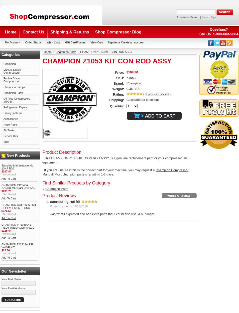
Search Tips (209, 17)
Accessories (10, 118)
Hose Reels (10, 124)
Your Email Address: (13, 288)
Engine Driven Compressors (11, 80)
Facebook (211, 43)
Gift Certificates (75, 42)
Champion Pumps (14, 87)
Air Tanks (9, 130)
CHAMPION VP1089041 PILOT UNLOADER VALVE (17, 226)
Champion (9, 63)
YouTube (223, 43)
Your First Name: (11, 279)
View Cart (96, 42)
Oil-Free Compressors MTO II (16, 100)
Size (6, 141)
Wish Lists (53, 42)
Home (48, 51)
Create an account (132, 42)
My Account (12, 42)
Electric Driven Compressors (12, 71)
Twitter (217, 43)
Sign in (112, 42)
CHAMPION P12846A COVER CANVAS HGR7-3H (18, 187)
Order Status (33, 42)
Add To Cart (8, 178)
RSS (230, 43)
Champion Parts (13, 92)
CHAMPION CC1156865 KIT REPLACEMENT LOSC (18, 206)
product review (157, 94)
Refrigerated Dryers (15, 107)
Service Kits (10, 136)
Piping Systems (12, 113)
